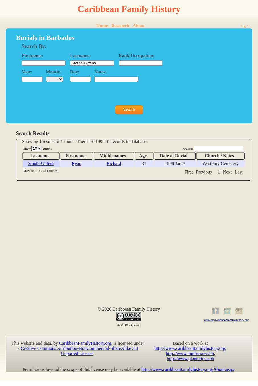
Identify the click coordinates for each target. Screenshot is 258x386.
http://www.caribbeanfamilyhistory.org (190, 348)
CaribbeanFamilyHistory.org (85, 343)
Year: (27, 71)
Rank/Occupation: (137, 55)
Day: (74, 71)
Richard (114, 163)
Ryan (76, 163)
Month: (53, 71)
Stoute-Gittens (41, 163)
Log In (245, 26)
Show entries (37, 148)
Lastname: (80, 55)
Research (120, 25)
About (139, 25)
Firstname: (32, 55)
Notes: (100, 71)
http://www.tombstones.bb (190, 353)
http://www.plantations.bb (190, 358)
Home (102, 25)
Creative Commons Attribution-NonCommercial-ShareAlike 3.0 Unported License (79, 351)
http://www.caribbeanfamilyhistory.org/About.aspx (188, 369)
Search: (213, 149)
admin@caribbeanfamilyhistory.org (226, 319)
